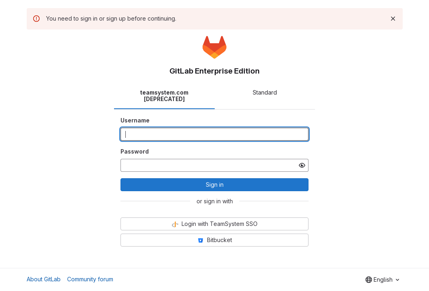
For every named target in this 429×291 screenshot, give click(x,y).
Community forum (90, 279)
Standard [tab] (265, 92)
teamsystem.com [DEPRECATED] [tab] (164, 95)
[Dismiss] (393, 18)
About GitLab (44, 279)
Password (134, 151)
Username (135, 120)
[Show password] (302, 165)
